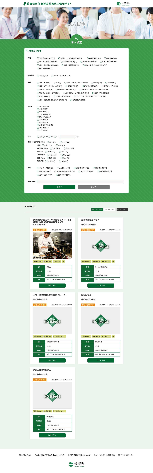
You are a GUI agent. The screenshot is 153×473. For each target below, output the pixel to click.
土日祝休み (65, 168)
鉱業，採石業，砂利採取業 (77, 83)
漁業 (58, 83)
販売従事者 (111, 58)
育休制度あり (87, 171)
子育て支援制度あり (66, 171)
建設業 (97, 83)
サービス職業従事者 (48, 62)
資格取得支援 (64, 175)
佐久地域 (44, 106)
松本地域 (44, 122)
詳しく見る (52, 286)
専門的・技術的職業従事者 (72, 58)
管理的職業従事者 (47, 58)
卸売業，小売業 (111, 86)
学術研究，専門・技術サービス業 (95, 89)
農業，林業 (44, 83)
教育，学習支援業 (102, 93)
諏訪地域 (44, 112)
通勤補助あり (82, 168)
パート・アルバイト (62, 76)
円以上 (77, 137)
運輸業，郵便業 (91, 86)
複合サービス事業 (63, 96)
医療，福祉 (44, 96)
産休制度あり (45, 175)
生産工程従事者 (109, 62)
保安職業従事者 (70, 62)
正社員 (43, 76)
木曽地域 (43, 120)
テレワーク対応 (46, 168)
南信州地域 (45, 117)
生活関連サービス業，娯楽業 (77, 93)
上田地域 (43, 109)
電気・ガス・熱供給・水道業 (50, 86)
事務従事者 (95, 58)
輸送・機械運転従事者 (48, 65)
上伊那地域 (45, 114)
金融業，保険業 (45, 89)
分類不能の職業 (45, 68)
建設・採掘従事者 (71, 65)
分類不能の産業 (79, 100)
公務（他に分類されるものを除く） (53, 100)
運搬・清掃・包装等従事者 (96, 65)
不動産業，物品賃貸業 (67, 89)
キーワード (31, 181)
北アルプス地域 (46, 125)
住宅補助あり (105, 171)
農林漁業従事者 (90, 62)
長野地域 (44, 128)
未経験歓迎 (45, 171)
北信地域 (43, 130)
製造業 (112, 83)
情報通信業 (73, 86)
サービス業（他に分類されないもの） (91, 96)
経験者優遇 (101, 168)
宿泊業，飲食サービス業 (49, 93)
